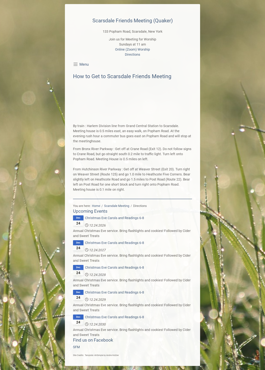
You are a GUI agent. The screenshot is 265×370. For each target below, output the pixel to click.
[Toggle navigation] (75, 64)
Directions (132, 54)
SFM (76, 347)
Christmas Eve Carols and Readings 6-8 (114, 218)
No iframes (132, 102)
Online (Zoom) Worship (132, 49)
